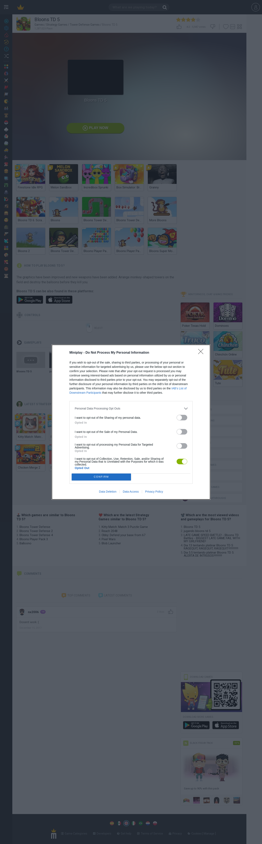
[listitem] (131, 408)
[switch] (182, 417)
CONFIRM (101, 476)
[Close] (202, 353)
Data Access (131, 491)
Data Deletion (107, 491)
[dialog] (131, 422)
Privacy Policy (154, 491)
